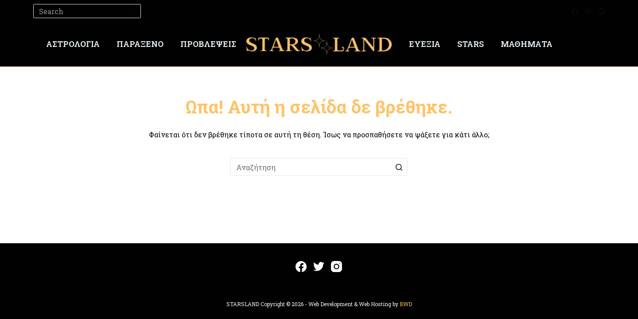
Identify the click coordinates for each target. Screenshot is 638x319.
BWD (406, 303)
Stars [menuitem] (470, 44)
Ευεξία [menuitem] (424, 44)
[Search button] (134, 11)
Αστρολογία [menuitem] (73, 44)
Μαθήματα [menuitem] (526, 44)
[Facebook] (575, 11)
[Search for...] (87, 11)
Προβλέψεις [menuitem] (208, 44)
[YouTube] (601, 11)
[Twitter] (318, 266)
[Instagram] (588, 11)
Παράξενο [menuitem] (140, 44)
